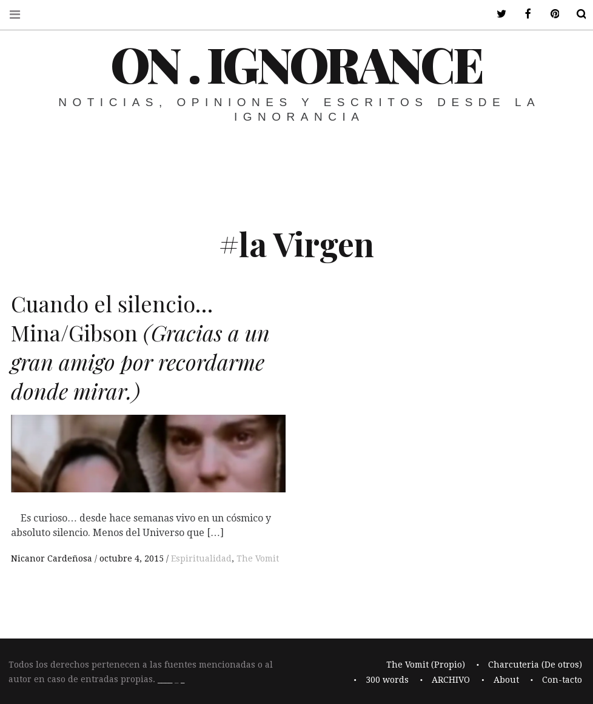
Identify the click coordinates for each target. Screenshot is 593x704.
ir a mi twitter (493, 14)
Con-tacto (562, 680)
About (506, 680)
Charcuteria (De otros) (535, 665)
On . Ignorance (295, 63)
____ (165, 680)
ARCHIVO (451, 680)
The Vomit (257, 558)
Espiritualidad (201, 558)
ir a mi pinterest (547, 14)
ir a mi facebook (520, 14)
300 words (387, 680)
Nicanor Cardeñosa (53, 558)
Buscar (573, 14)
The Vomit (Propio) (425, 665)
